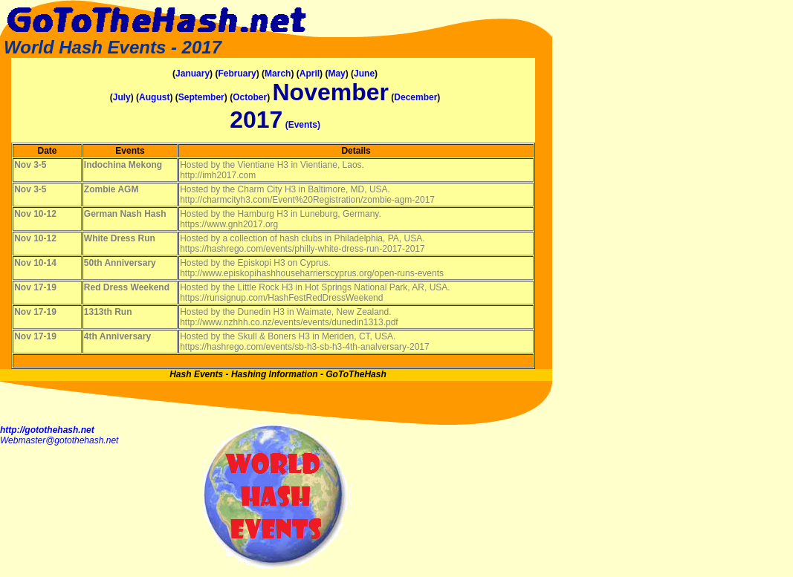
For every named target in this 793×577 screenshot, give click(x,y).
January (192, 73)
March (278, 73)
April (310, 73)
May (336, 73)
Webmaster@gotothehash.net (59, 440)
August (154, 97)
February (237, 73)
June (364, 73)
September (201, 97)
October (250, 97)
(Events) (302, 125)
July (122, 97)
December (415, 97)
